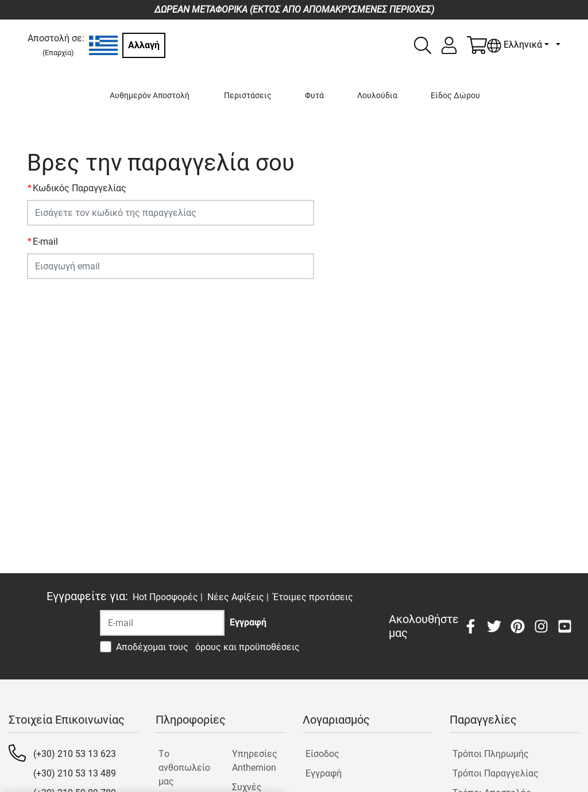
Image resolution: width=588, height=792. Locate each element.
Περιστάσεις (248, 96)
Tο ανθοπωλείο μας (184, 767)
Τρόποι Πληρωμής (490, 753)
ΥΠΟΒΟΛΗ (54, 300)
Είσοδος (322, 753)
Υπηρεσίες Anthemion (254, 760)
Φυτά (314, 96)
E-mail (45, 241)
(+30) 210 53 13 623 (74, 753)
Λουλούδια (377, 96)
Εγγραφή (323, 773)
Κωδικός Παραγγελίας (79, 188)
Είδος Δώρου (455, 96)
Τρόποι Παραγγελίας (495, 773)
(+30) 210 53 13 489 (74, 773)
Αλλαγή (144, 45)
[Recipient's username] (162, 623)
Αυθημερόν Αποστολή (149, 96)
